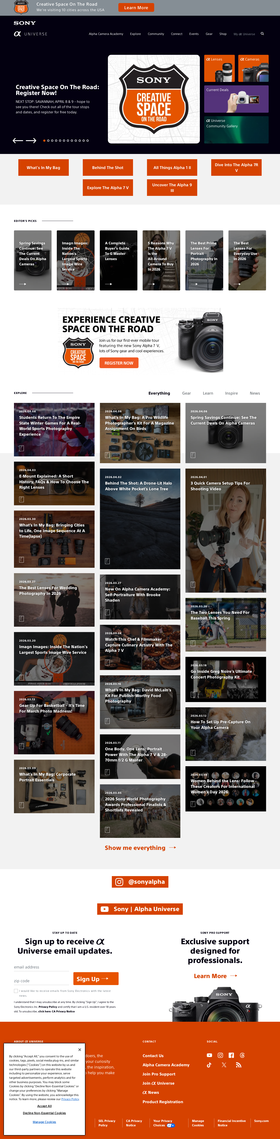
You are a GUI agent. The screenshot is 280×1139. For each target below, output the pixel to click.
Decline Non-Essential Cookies (44, 1113)
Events (194, 34)
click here (44, 1011)
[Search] (262, 33)
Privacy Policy (48, 1006)
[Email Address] (41, 967)
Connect (176, 34)
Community (156, 34)
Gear (209, 34)
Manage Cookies (44, 1122)
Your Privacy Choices (164, 1123)
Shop (223, 34)
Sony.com (261, 1121)
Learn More (136, 7)
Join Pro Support (159, 1073)
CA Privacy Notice (63, 1011)
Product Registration (163, 1101)
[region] (44, 1089)
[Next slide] (31, 140)
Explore (135, 34)
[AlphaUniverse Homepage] (30, 33)
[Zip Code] (41, 981)
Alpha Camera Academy (106, 34)
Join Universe (159, 1083)
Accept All (44, 1106)
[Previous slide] (17, 140)
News (151, 1092)
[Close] (80, 1049)
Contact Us (153, 1055)
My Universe (244, 33)
